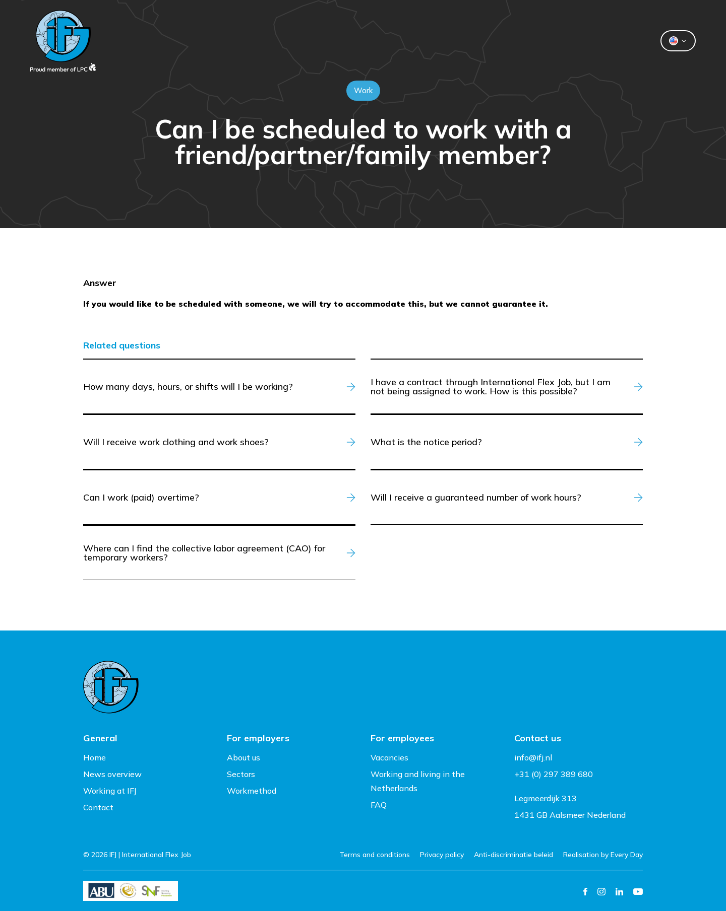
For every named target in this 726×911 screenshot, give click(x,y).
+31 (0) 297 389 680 (553, 774)
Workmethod (251, 791)
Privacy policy (442, 854)
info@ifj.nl (533, 757)
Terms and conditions (374, 854)
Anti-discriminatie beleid (513, 854)
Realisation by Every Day (603, 854)
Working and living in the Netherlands (418, 781)
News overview (112, 774)
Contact (492, 41)
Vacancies (389, 757)
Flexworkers (350, 41)
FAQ (379, 805)
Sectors (241, 774)
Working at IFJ (110, 791)
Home (94, 757)
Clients (278, 41)
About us (425, 41)
